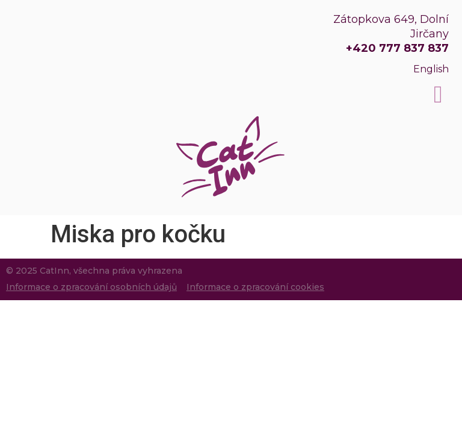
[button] (438, 95)
